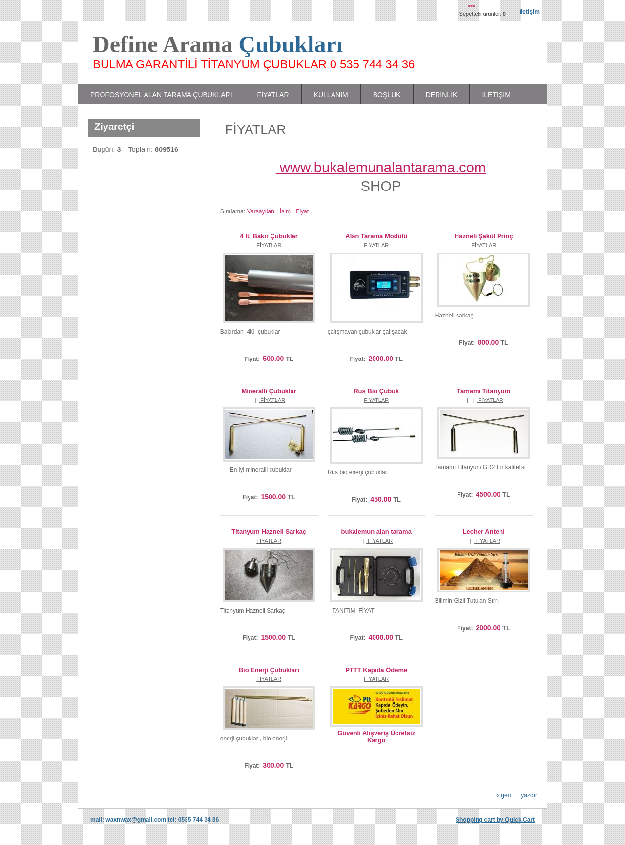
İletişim (530, 11)
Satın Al (263, 345)
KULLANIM (331, 95)
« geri (503, 795)
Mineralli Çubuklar (268, 391)
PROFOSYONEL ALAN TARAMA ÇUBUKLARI (161, 95)
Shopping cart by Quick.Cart (495, 819)
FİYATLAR (273, 95)
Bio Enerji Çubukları (269, 670)
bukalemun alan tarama (376, 531)
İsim (285, 211)
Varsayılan (260, 211)
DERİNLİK (442, 95)
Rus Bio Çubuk (376, 391)
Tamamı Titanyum (483, 391)
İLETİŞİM (496, 95)
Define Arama (218, 44)
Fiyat (302, 211)
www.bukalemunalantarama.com (381, 167)
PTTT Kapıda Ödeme (376, 670)
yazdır (529, 795)
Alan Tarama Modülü (376, 236)
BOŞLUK (387, 95)
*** (471, 7)
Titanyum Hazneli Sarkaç (268, 531)
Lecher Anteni (484, 531)
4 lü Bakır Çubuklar (269, 236)
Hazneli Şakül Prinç (484, 236)
